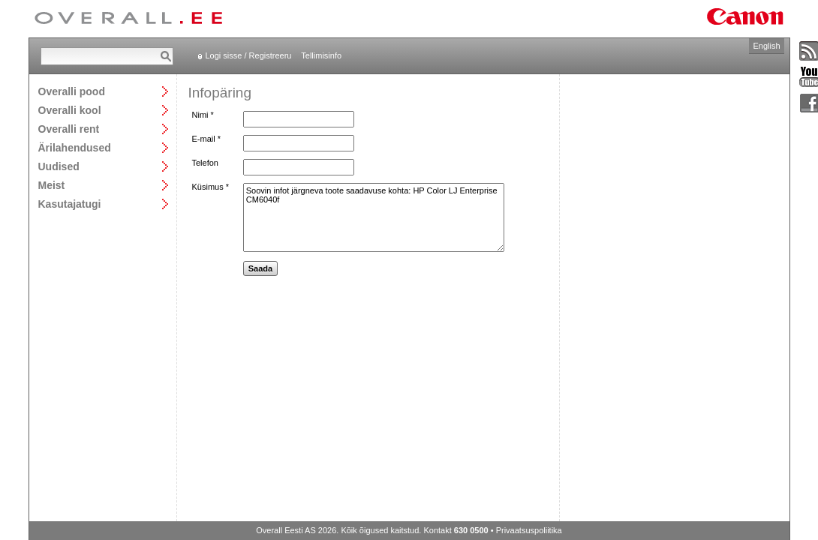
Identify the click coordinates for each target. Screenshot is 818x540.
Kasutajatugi (69, 203)
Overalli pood (71, 91)
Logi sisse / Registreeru (249, 55)
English (766, 45)
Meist (51, 184)
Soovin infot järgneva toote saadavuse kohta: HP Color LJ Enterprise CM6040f (373, 217)
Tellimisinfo (321, 55)
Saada (260, 268)
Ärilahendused (74, 147)
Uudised (59, 166)
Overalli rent (69, 128)
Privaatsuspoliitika (529, 530)
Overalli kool (69, 110)
